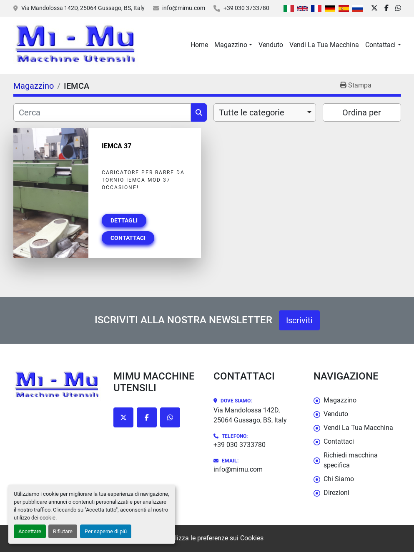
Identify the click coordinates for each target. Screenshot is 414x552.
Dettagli (124, 220)
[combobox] (264, 112)
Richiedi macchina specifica (351, 460)
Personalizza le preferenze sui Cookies (207, 538)
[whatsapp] (398, 8)
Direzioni (336, 493)
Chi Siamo (339, 479)
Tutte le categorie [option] (251, 112)
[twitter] (374, 8)
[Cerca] (102, 112)
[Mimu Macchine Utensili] (57, 385)
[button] (233, 45)
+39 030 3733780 (246, 8)
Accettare (29, 531)
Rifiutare (63, 531)
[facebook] (386, 8)
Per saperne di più (106, 531)
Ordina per (361, 112)
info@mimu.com (183, 8)
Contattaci (380, 45)
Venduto (270, 45)
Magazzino (230, 45)
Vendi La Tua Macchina (324, 45)
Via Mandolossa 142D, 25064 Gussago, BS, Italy (83, 8)
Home (199, 45)
